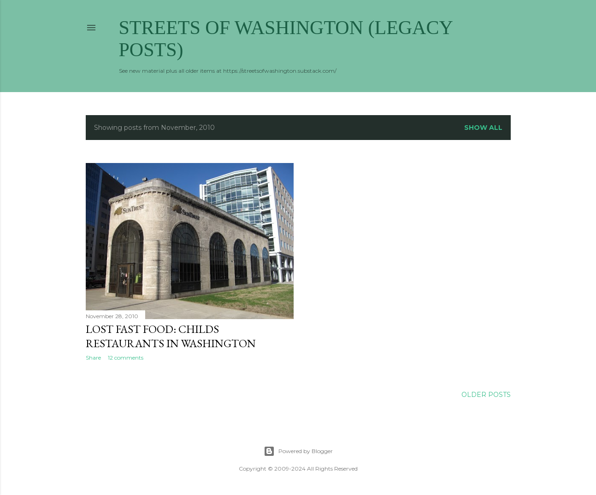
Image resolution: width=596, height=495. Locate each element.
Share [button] (93, 357)
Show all (483, 127)
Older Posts (486, 394)
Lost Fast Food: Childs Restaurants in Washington (171, 336)
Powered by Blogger (298, 451)
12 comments (125, 357)
